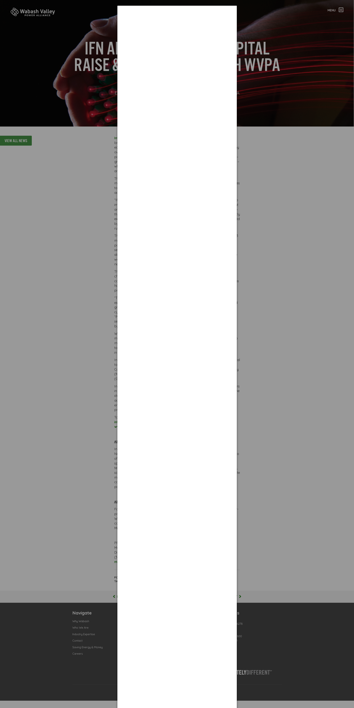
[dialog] (177, 19)
